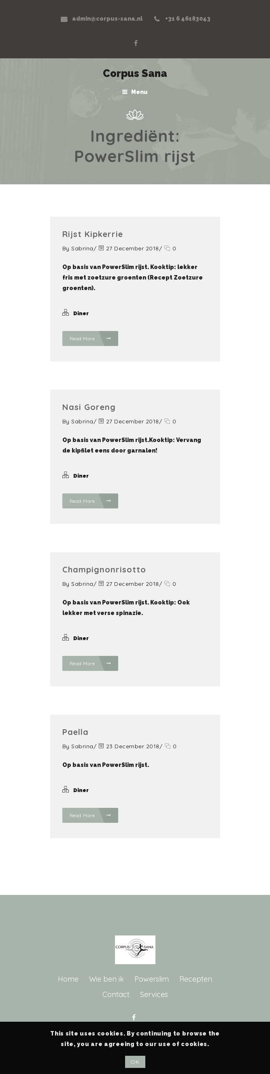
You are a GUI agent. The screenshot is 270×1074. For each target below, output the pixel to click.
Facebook (135, 43)
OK (134, 1061)
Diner (81, 313)
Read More (90, 338)
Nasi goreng (89, 407)
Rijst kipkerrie (92, 234)
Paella (75, 732)
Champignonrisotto (104, 569)
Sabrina (82, 248)
